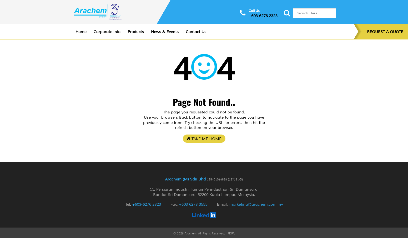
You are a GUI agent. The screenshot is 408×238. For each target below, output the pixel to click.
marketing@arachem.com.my (256, 204)
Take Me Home (204, 138)
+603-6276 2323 (263, 16)
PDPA (231, 233)
